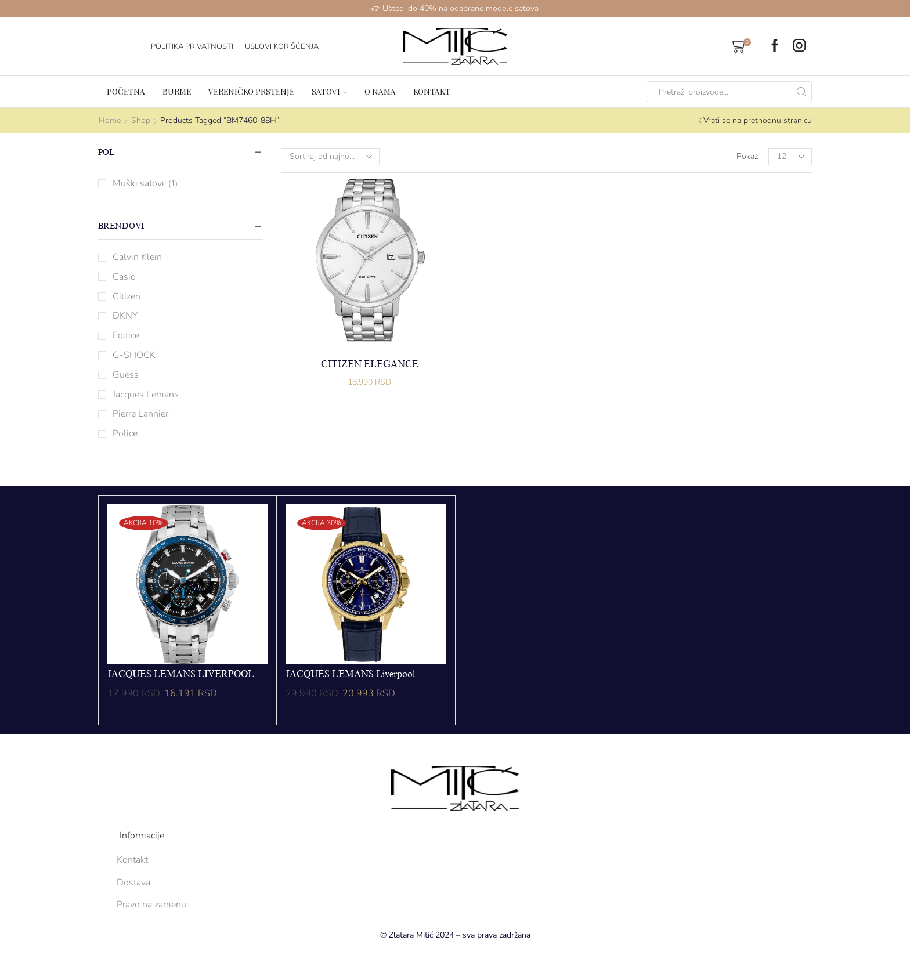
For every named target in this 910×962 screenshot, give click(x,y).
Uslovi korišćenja (282, 46)
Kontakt (431, 91)
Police (125, 433)
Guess (126, 374)
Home (110, 120)
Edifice (126, 335)
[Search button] (801, 92)
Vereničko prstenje (251, 91)
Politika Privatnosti (192, 46)
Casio (124, 276)
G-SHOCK (134, 355)
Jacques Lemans (146, 394)
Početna (126, 91)
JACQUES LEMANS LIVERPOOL (180, 674)
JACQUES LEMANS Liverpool (350, 674)
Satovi (329, 91)
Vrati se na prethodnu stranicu (757, 120)
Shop (140, 120)
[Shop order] (330, 156)
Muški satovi (138, 183)
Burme (176, 91)
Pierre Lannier (140, 413)
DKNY (125, 315)
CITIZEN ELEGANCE (369, 364)
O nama (380, 91)
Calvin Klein (137, 257)
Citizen (126, 296)
